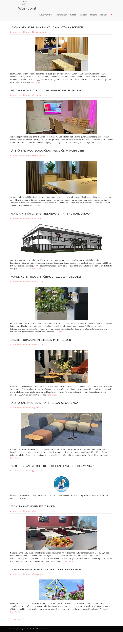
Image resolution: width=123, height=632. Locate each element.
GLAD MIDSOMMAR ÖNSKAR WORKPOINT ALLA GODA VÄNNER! (46, 569)
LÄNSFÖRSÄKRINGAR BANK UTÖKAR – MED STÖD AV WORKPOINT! (47, 150)
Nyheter (83, 15)
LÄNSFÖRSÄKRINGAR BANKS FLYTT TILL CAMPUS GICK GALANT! (45, 402)
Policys (93, 15)
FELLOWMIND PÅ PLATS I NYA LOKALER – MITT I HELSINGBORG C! (46, 90)
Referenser (62, 15)
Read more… (36, 82)
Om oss (73, 15)
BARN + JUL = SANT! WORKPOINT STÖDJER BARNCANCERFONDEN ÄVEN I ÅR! (52, 466)
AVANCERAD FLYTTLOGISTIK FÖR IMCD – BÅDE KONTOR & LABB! (46, 276)
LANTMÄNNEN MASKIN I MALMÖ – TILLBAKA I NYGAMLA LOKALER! (47, 27)
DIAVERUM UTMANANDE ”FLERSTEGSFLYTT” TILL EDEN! (41, 339)
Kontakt (103, 15)
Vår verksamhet (46, 15)
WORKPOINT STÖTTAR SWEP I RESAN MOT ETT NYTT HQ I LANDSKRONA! (50, 213)
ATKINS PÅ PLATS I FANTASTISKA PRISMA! (33, 506)
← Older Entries (16, 620)
